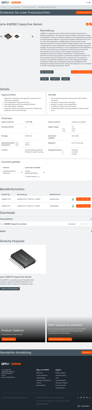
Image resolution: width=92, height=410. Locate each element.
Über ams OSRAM (42, 370)
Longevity (55, 79)
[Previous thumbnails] (1, 36)
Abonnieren (86, 352)
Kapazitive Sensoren (29, 7)
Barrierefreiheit (40, 385)
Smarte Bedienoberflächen (31, 172)
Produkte (4, 7)
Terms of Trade (40, 401)
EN (81, 224)
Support (65, 79)
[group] (18, 267)
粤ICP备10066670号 (42, 404)
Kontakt (44, 79)
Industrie (6, 167)
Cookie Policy (59, 401)
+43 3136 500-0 (10, 377)
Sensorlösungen (15, 7)
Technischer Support (62, 383)
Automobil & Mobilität (32, 167)
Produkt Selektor (8, 339)
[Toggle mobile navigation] (89, 3)
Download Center (61, 375)
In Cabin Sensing (31, 176)
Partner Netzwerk (61, 385)
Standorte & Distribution (43, 380)
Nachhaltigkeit (40, 378)
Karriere (38, 383)
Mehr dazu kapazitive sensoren (60, 339)
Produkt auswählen (84, 12)
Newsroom (39, 373)
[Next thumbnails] (32, 36)
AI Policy (67, 401)
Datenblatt (47, 72)
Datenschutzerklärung (43, 397)
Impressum (50, 401)
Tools (57, 378)
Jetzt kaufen (83, 199)
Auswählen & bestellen (81, 72)
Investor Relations (41, 375)
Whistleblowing (60, 388)
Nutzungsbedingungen (58, 397)
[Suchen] (87, 3)
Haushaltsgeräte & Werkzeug (9, 172)
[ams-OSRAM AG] (11, 2)
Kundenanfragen (61, 380)
